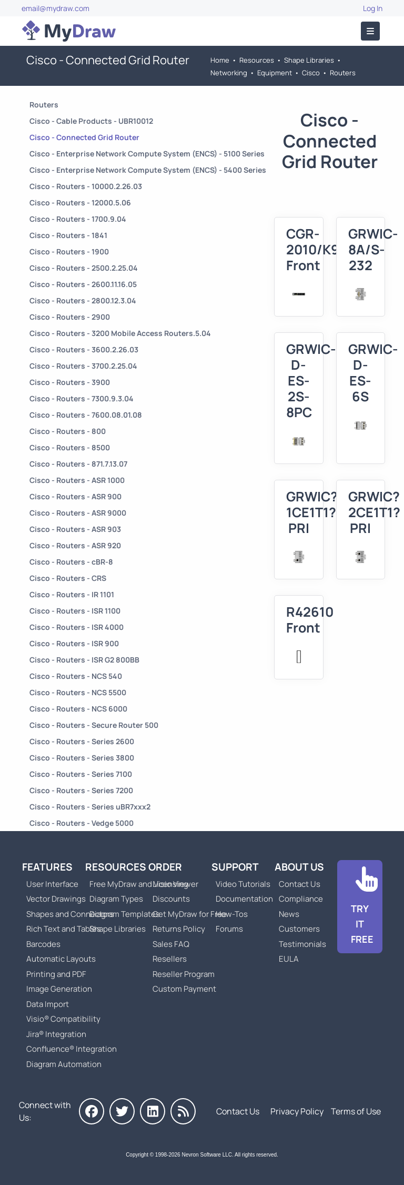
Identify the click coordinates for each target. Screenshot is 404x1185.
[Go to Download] (359, 906)
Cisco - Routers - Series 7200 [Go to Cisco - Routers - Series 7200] (81, 790)
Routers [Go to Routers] (343, 72)
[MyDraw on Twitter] (122, 1111)
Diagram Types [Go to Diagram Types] (116, 898)
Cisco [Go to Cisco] (311, 72)
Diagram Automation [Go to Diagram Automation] (64, 1064)
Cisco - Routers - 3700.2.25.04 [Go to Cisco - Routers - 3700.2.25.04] (83, 366)
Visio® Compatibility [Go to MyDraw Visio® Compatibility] (63, 1018)
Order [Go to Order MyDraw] (165, 867)
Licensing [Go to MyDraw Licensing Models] (170, 884)
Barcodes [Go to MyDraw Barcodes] (43, 944)
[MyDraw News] (183, 1111)
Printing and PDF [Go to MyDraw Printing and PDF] (56, 974)
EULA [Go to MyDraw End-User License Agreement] (289, 958)
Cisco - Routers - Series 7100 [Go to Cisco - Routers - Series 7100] (80, 774)
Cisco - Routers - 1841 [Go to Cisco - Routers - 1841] (68, 235)
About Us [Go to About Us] (299, 867)
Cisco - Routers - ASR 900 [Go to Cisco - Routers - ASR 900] (75, 496)
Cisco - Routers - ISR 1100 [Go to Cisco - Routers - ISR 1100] (74, 611)
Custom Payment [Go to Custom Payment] (184, 988)
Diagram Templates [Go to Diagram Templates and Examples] (124, 914)
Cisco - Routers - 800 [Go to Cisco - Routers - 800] (67, 431)
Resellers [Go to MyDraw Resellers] (170, 958)
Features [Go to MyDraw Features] (47, 867)
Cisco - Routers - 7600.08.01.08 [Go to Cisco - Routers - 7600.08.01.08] (85, 415)
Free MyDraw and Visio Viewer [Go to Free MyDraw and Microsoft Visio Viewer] (139, 884)
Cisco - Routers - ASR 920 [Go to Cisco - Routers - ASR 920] (75, 545)
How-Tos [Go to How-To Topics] (232, 914)
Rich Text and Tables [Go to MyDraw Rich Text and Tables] (63, 928)
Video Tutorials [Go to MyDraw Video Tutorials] (243, 884)
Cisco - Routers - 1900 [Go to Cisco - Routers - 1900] (69, 251)
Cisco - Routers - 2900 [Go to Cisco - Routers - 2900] (69, 317)
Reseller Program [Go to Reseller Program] (184, 974)
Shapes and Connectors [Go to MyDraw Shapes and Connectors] (70, 914)
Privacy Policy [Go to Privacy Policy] (297, 1111)
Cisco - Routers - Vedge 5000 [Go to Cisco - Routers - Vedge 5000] (81, 823)
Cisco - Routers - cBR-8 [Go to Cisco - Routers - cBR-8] (71, 562)
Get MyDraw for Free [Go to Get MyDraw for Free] (190, 914)
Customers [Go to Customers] (299, 928)
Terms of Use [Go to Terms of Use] (356, 1111)
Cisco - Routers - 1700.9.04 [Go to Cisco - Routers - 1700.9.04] (77, 219)
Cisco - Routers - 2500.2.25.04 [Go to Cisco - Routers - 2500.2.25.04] (83, 268)
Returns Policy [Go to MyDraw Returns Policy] (179, 928)
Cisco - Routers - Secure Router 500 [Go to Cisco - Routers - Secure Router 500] (93, 725)
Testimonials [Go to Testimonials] (302, 944)
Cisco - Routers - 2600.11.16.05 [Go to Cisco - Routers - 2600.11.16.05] (83, 284)
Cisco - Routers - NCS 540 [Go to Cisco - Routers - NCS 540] (75, 676)
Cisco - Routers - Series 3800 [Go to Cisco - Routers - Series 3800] (81, 758)
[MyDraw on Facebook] (91, 1111)
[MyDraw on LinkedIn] (152, 1111)
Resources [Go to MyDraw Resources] (256, 60)
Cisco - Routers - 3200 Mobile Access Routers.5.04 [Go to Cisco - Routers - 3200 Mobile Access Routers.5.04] (120, 333)
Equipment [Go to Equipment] (274, 72)
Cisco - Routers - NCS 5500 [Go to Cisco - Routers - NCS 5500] (77, 692)
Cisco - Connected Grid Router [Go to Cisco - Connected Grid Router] (84, 137)
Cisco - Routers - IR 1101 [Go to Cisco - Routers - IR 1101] (71, 594)
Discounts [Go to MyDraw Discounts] (171, 898)
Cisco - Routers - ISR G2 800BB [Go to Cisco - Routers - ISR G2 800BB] (84, 660)
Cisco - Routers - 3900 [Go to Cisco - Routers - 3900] (69, 382)
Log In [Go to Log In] (372, 8)
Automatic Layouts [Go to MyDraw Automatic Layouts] (61, 958)
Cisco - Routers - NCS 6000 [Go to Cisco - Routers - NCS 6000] (78, 709)
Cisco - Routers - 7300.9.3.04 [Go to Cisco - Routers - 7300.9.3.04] (81, 398)
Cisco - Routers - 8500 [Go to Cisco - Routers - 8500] (69, 447)
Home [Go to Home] (219, 60)
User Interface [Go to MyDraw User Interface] (52, 884)
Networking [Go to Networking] (228, 72)
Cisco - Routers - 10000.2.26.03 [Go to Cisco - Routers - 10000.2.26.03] (85, 186)
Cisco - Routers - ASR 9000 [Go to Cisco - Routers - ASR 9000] (77, 513)
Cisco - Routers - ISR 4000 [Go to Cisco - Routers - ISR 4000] (76, 627)
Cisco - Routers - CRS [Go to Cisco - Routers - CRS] (67, 578)
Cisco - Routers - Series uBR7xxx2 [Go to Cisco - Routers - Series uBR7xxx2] (89, 807)
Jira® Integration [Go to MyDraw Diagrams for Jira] (56, 1034)
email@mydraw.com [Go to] (55, 8)
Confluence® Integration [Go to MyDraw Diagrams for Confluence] (71, 1048)
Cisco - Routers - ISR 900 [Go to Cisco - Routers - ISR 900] (74, 643)
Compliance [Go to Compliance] (301, 898)
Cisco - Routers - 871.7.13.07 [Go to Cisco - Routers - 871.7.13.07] (78, 464)
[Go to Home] (69, 31)
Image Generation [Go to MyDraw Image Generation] (59, 988)
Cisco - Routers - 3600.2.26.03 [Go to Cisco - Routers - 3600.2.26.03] (83, 349)
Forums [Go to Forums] (229, 928)
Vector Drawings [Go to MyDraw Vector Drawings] (56, 898)
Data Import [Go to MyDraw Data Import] (47, 1004)
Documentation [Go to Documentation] (244, 898)
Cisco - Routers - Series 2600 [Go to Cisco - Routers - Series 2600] (81, 741)
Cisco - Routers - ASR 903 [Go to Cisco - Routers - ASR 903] (75, 529)
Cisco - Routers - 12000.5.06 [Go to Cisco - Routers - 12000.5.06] (80, 202)
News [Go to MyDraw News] (289, 914)
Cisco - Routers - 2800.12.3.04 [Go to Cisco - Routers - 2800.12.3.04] (82, 300)
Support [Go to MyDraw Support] (235, 867)
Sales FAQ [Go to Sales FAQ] (171, 944)
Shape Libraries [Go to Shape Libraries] (309, 60)
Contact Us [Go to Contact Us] (299, 884)
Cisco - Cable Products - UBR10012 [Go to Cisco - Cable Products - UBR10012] (91, 121)
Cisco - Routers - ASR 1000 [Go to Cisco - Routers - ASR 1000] (77, 480)
